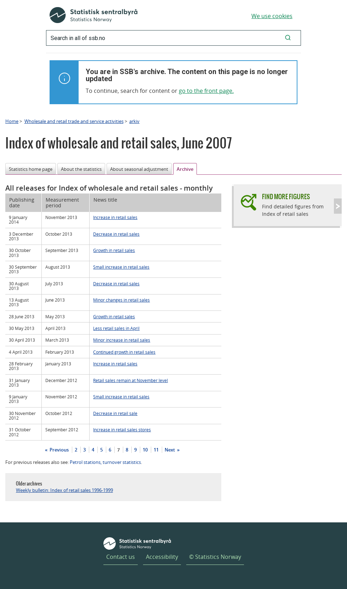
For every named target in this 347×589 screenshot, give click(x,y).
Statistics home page (30, 169)
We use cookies (271, 16)
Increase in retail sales (115, 217)
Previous (59, 450)
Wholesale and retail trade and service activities (74, 121)
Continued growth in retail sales (124, 352)
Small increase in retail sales (121, 267)
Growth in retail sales (114, 250)
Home (11, 121)
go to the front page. (206, 91)
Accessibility (162, 557)
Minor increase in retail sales (121, 340)
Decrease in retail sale (115, 413)
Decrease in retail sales (116, 234)
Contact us (120, 557)
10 (145, 450)
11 (156, 450)
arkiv (134, 121)
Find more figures (286, 196)
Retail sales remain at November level (130, 380)
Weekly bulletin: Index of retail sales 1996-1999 (64, 490)
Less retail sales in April (116, 328)
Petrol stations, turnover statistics (105, 462)
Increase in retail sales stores (122, 429)
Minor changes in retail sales (121, 300)
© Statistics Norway (215, 557)
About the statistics (81, 169)
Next (170, 450)
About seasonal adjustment (139, 169)
